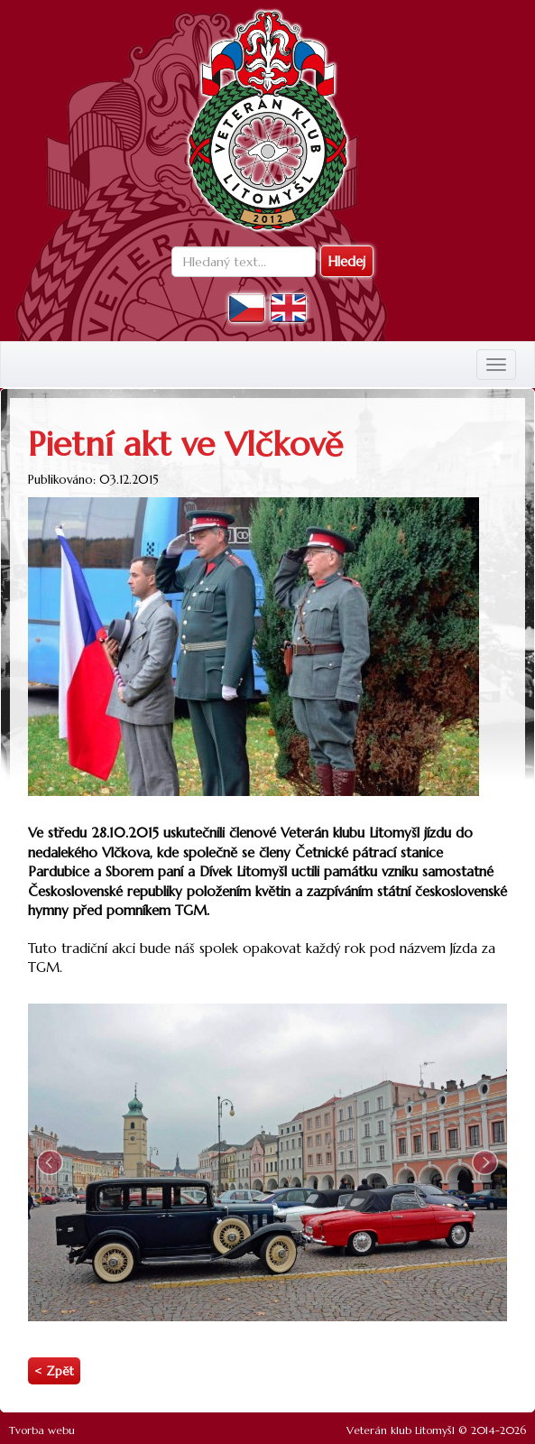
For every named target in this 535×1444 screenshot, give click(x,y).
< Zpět (54, 1371)
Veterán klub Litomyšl (400, 1430)
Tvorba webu (42, 1430)
